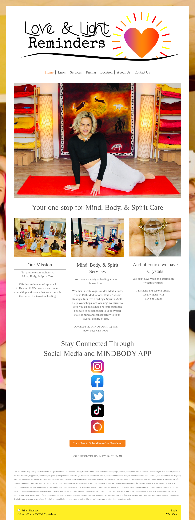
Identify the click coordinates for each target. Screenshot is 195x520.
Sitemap (33, 510)
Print (23, 510)
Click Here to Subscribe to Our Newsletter (97, 443)
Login (174, 510)
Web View (171, 514)
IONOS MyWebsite (45, 514)
